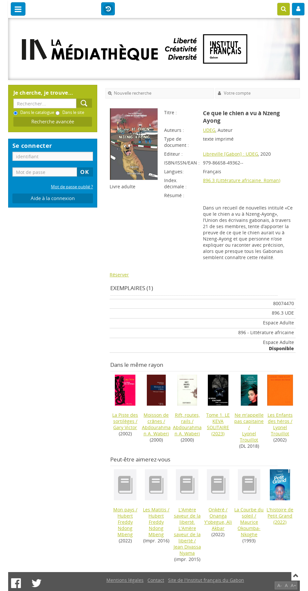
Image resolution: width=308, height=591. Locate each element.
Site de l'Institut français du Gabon (206, 580)
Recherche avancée (52, 121)
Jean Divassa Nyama (187, 550)
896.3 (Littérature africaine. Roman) (241, 180)
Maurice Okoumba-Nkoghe (249, 528)
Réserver (119, 275)
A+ (293, 585)
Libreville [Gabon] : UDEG (230, 154)
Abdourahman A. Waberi (156, 430)
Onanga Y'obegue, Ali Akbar (218, 522)
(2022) (280, 515)
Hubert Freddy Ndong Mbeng (125, 525)
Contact (155, 580)
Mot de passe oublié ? (72, 187)
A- (279, 585)
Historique (108, 9)
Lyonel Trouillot (249, 436)
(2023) (218, 424)
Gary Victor (125, 427)
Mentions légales (125, 580)
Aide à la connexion (53, 198)
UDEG (209, 130)
